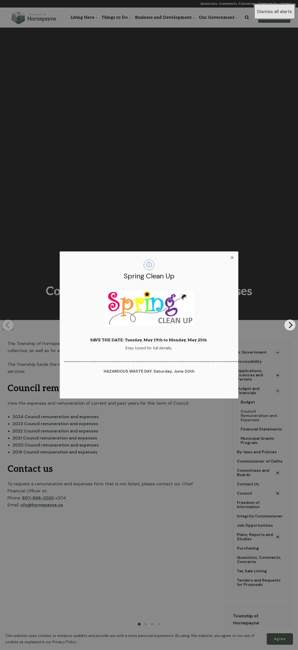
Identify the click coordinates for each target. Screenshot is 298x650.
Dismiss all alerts (274, 11)
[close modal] (232, 258)
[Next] (289, 325)
